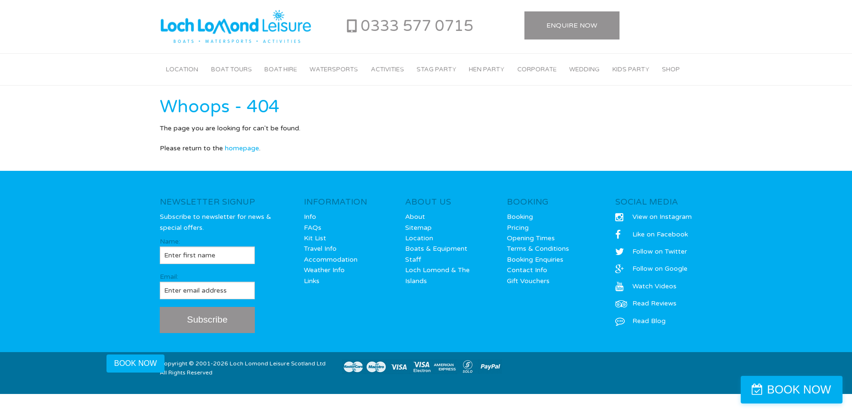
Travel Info (320, 249)
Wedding (584, 69)
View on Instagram (653, 217)
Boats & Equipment (436, 249)
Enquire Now (571, 25)
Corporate (537, 69)
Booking (520, 217)
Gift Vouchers (528, 281)
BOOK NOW (799, 389)
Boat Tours (231, 69)
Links (312, 281)
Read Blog (640, 321)
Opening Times (531, 238)
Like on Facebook (651, 234)
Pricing (518, 228)
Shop (671, 69)
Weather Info (324, 270)
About (415, 217)
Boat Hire (280, 69)
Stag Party (436, 69)
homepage (242, 148)
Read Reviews (646, 303)
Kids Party (630, 69)
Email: (207, 286)
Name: (207, 250)
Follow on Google (651, 269)
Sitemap (418, 228)
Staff (413, 260)
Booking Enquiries (535, 260)
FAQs (312, 228)
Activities (387, 69)
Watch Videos (646, 286)
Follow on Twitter (651, 251)
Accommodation (331, 260)
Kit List (315, 238)
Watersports (334, 69)
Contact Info (527, 270)
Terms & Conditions (538, 249)
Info (310, 217)
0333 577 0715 (417, 26)
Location (182, 69)
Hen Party (486, 69)
